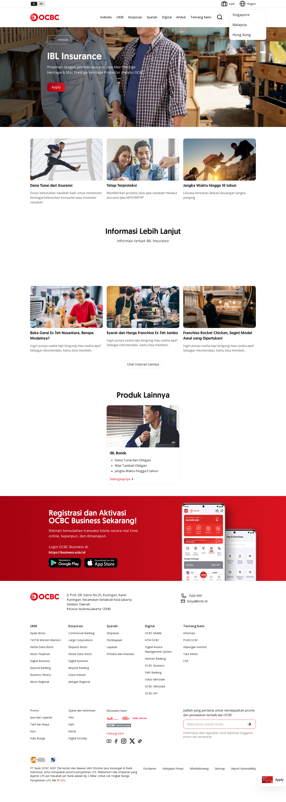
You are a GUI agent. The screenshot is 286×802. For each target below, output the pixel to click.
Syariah (152, 17)
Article (72, 731)
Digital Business (40, 661)
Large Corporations (80, 640)
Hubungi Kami (115, 733)
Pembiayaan (114, 640)
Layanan (112, 647)
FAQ (71, 717)
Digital (167, 17)
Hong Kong (241, 34)
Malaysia (239, 24)
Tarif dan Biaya (39, 724)
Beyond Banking (40, 668)
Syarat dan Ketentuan (81, 710)
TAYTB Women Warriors (45, 640)
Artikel (181, 17)
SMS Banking (153, 672)
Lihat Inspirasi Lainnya (143, 364)
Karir (71, 724)
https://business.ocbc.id (67, 552)
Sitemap (220, 769)
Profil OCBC (190, 640)
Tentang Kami (200, 17)
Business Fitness (40, 675)
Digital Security (77, 738)
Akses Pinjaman (40, 654)
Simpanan (113, 633)
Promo (34, 710)
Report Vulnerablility (243, 769)
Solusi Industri (77, 675)
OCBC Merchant (155, 686)
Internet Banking (155, 659)
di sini (61, 780)
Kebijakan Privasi (173, 769)
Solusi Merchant (155, 679)
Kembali (59, 39)
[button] (249, 724)
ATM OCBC (152, 640)
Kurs (33, 731)
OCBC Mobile (153, 633)
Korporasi (135, 17)
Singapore (240, 14)
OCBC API (151, 693)
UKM (120, 17)
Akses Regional (39, 682)
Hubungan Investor (195, 647)
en (41, 3)
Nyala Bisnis (37, 633)
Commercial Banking (81, 633)
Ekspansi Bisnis (77, 647)
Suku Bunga (37, 738)
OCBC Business (154, 666)
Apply (56, 87)
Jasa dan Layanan (41, 717)
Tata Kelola (190, 654)
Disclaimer (149, 769)
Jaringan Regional (79, 682)
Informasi (189, 633)
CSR (185, 661)
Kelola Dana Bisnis (42, 647)
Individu (106, 17)
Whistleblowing (199, 769)
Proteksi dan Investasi (120, 654)
